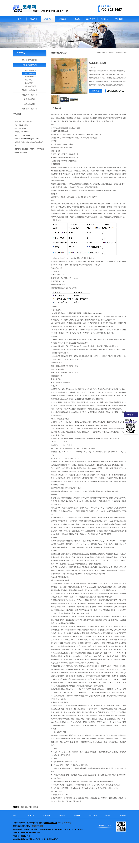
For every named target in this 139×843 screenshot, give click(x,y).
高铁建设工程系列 (29, 60)
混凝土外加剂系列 (29, 65)
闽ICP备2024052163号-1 (65, 823)
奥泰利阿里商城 (37, 826)
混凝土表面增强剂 (30, 76)
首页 (19, 19)
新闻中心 (104, 19)
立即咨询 (95, 91)
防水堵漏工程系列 (29, 109)
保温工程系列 (29, 104)
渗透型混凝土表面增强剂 (29, 86)
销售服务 (76, 19)
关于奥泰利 (90, 19)
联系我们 (119, 19)
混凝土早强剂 (29, 83)
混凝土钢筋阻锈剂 (30, 73)
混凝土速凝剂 (29, 80)
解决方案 (33, 19)
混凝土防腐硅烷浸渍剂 (29, 70)
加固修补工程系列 (29, 90)
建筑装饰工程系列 (29, 95)
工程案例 (62, 19)
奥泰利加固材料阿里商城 (29, 807)
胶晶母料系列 (29, 99)
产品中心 (48, 19)
